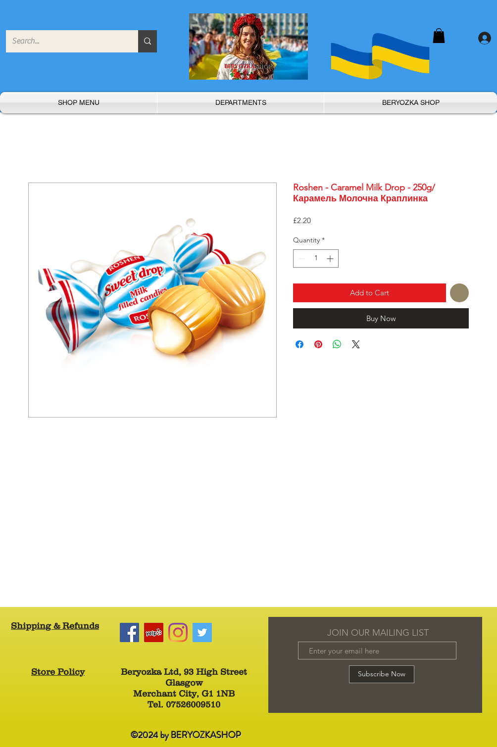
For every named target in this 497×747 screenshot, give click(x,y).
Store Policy (58, 672)
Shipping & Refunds (55, 626)
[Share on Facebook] (299, 344)
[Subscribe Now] (381, 674)
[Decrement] (301, 258)
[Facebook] (129, 632)
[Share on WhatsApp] (337, 344)
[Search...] (64, 41)
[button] (439, 35)
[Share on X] (356, 344)
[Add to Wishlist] (459, 293)
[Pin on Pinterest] (318, 344)
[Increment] (331, 258)
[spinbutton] (316, 258)
